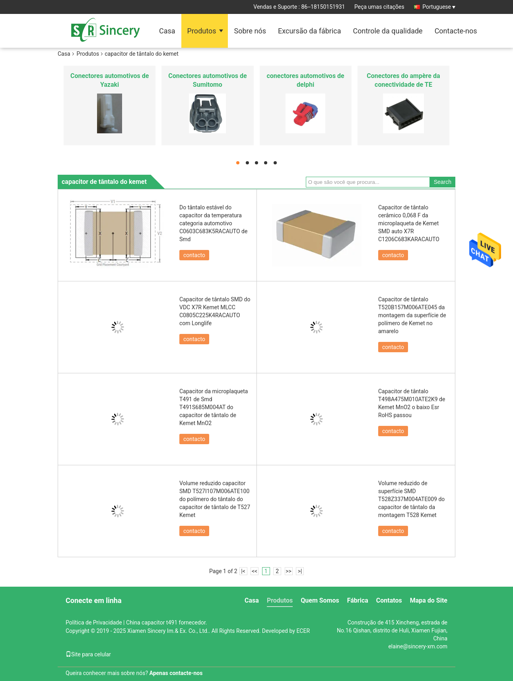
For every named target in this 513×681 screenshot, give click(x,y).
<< (254, 571)
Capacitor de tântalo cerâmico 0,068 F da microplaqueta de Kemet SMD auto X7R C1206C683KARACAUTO (408, 223)
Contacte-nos (456, 31)
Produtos (201, 31)
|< (243, 571)
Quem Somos (320, 600)
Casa (167, 31)
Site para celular (88, 654)
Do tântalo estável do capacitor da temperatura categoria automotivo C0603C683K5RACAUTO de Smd (213, 223)
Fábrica (357, 600)
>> (288, 571)
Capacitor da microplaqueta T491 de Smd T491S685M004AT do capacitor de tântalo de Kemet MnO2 (213, 407)
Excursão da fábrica (309, 31)
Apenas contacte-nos (176, 673)
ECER (303, 631)
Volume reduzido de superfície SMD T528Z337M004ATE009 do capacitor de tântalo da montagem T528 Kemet (411, 499)
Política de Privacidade (94, 622)
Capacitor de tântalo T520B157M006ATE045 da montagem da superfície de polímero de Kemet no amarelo (412, 315)
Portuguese (438, 7)
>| (300, 571)
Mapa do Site (428, 600)
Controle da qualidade (387, 31)
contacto (194, 255)
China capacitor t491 (151, 622)
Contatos (389, 600)
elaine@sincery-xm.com (417, 646)
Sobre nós (250, 31)
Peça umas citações (379, 7)
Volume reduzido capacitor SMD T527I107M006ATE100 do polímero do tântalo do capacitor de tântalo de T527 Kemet (214, 499)
